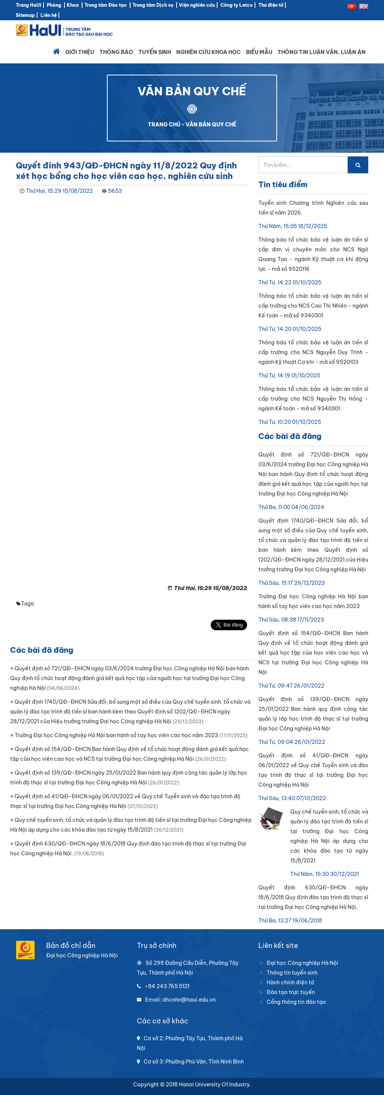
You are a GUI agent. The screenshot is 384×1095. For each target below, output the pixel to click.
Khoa (73, 5)
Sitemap (25, 15)
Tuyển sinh (154, 52)
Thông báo (116, 52)
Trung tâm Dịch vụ (152, 5)
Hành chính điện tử (290, 982)
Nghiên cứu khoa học (208, 52)
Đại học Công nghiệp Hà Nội (302, 963)
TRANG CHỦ (164, 124)
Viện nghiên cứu (197, 5)
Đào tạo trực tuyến (291, 992)
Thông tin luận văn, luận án (322, 52)
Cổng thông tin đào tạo (296, 1002)
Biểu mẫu (259, 52)
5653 (115, 191)
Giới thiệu (79, 52)
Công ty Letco (236, 5)
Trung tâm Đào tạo (105, 5)
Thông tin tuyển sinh (292, 972)
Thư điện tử (270, 5)
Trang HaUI (28, 5)
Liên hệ (48, 15)
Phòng (54, 5)
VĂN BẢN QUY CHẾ (211, 124)
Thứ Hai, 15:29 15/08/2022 (59, 191)
